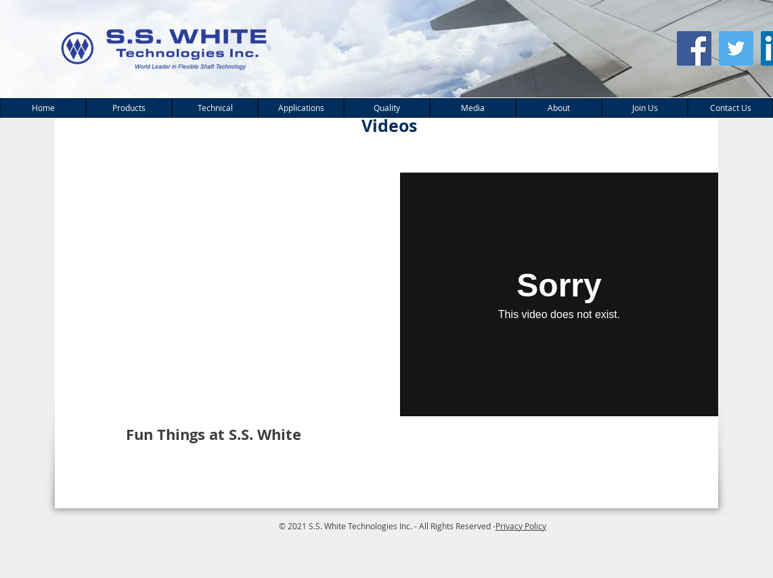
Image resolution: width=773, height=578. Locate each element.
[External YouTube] (215, 294)
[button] (129, 108)
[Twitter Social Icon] (736, 48)
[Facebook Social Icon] (694, 48)
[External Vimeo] (559, 294)
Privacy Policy (520, 525)
